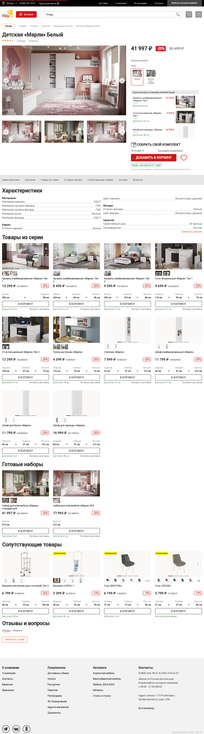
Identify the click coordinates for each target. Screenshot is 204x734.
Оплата (52, 678)
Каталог (34, 26)
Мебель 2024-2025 (103, 684)
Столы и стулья (102, 695)
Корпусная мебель (104, 673)
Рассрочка (54, 684)
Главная (22, 26)
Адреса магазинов (49, 3)
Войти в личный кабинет (185, 3)
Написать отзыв (15, 639)
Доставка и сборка (58, 673)
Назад (8, 26)
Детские (46, 26)
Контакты (159, 3)
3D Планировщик (57, 701)
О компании (121, 3)
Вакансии (7, 684)
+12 (147, 580)
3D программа (140, 3)
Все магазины (147, 708)
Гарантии (53, 690)
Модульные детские (63, 26)
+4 (198, 580)
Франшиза (8, 690)
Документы (54, 712)
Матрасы (98, 690)
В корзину (25, 304)
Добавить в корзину (154, 158)
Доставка (103, 3)
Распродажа (55, 695)
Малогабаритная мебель (107, 678)
